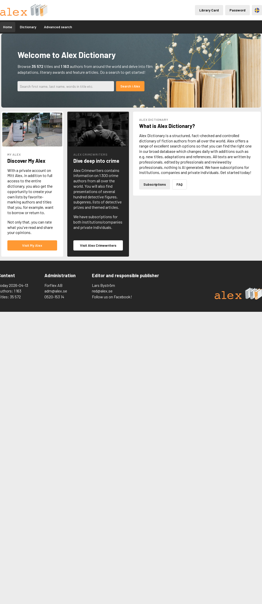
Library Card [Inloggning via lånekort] (209, 10)
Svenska (257, 10)
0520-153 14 (54, 296)
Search (125, 86)
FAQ (179, 184)
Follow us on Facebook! (112, 296)
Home (7, 27)
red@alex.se (102, 290)
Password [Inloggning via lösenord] (237, 10)
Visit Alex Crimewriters (98, 245)
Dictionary (28, 27)
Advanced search (58, 27)
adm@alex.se (55, 290)
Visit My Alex (32, 245)
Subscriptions (154, 184)
